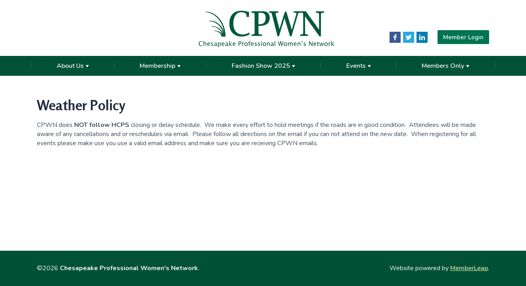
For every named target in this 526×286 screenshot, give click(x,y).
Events (358, 66)
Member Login (463, 37)
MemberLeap (469, 268)
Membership (160, 66)
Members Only (445, 66)
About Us (73, 66)
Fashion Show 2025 (263, 66)
